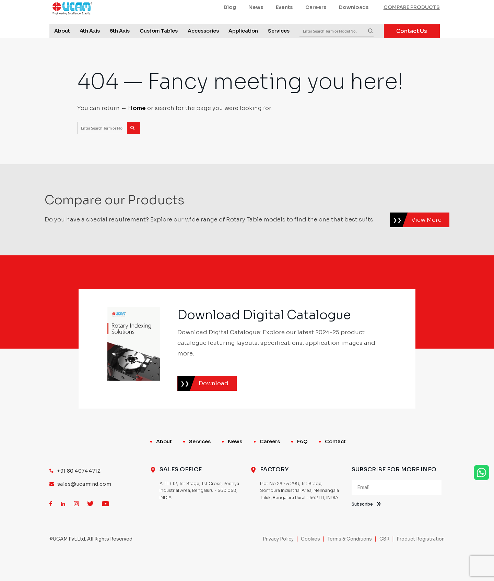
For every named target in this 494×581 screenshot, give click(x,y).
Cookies (310, 561)
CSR (384, 561)
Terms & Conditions (349, 561)
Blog (230, 24)
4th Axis (90, 48)
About (62, 48)
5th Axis (120, 48)
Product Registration (421, 561)
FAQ (302, 464)
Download (213, 405)
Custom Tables (159, 48)
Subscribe (362, 526)
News (255, 24)
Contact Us (411, 48)
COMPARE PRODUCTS (412, 24)
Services (279, 48)
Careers (316, 24)
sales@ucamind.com (84, 506)
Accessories (203, 48)
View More (426, 242)
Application (243, 48)
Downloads (354, 24)
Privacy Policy (278, 561)
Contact (335, 464)
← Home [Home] (133, 130)
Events (284, 24)
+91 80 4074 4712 (79, 493)
